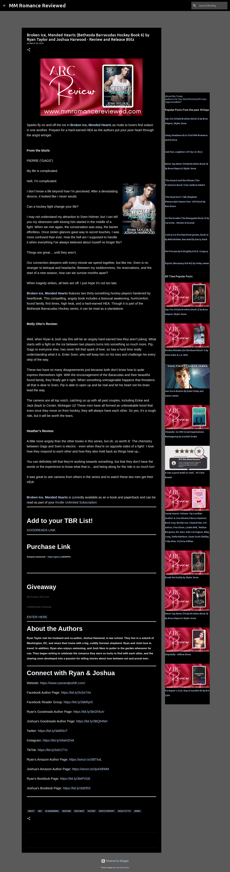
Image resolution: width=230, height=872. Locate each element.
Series (137, 811)
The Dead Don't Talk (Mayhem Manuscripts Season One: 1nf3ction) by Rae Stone (185, 202)
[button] (29, 50)
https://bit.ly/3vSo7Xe (76, 692)
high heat (79, 811)
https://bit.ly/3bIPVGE (75, 778)
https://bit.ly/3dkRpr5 (78, 702)
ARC (40, 811)
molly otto (124, 811)
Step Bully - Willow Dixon (178, 654)
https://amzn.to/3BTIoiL (85, 759)
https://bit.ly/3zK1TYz (53, 750)
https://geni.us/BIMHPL (59, 557)
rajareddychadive (122, 867)
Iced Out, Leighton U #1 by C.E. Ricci (184, 152)
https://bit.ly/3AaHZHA (58, 740)
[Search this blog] (210, 5)
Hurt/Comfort (106, 811)
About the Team (174, 96)
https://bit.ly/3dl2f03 (76, 788)
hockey (91, 811)
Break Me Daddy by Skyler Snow (182, 577)
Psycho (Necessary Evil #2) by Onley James (187, 263)
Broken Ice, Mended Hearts (90, 125)
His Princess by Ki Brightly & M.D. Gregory (186, 251)
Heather (66, 811)
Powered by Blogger (115, 861)
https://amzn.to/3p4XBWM (90, 769)
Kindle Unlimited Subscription (76, 502)
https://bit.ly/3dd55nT (53, 731)
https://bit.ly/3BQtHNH (91, 721)
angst (31, 811)
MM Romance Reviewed (37, 5)
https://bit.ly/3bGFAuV (88, 711)
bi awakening (52, 811)
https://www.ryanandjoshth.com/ (62, 683)
